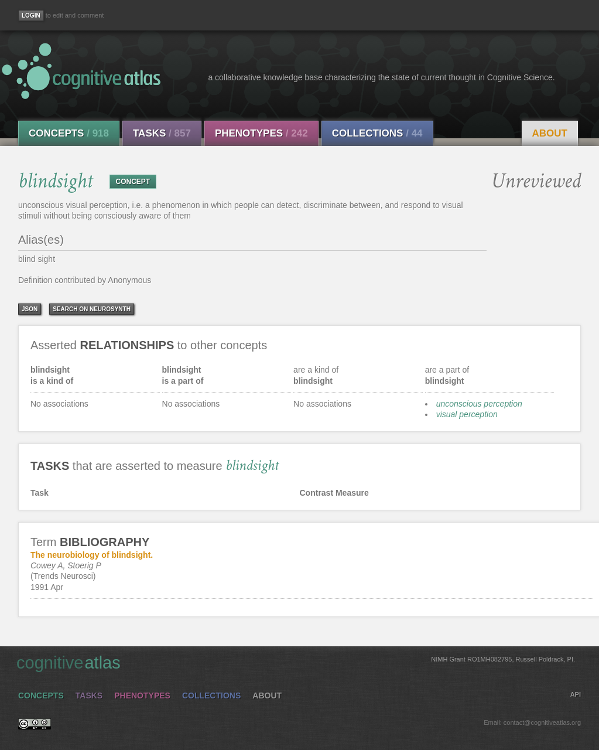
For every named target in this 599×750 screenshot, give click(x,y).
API (575, 694)
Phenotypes (261, 133)
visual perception (467, 414)
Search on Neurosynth (92, 309)
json (29, 309)
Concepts (69, 133)
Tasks (162, 133)
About (549, 133)
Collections (377, 133)
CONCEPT (133, 182)
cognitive (295, 662)
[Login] (31, 15)
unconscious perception (479, 403)
